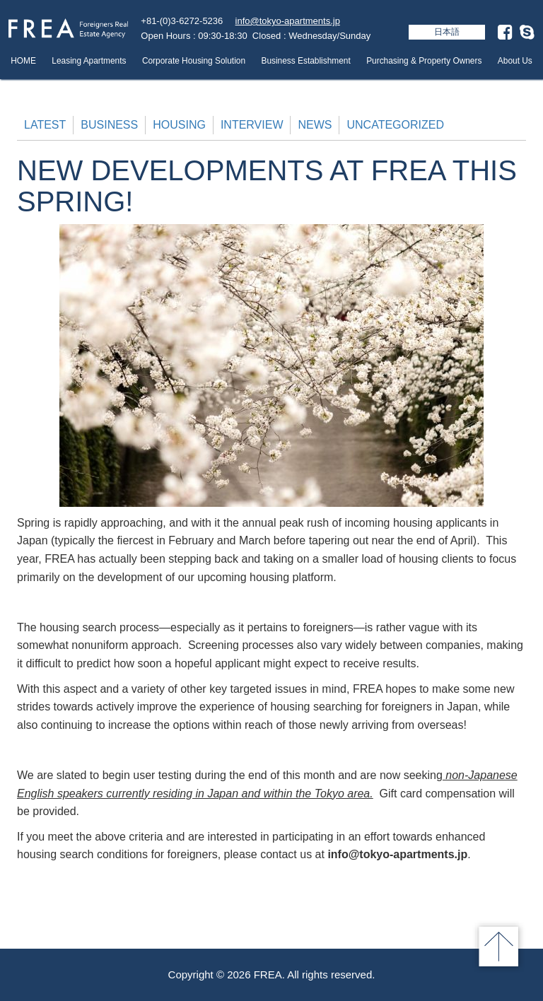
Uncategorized (394, 125)
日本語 (447, 32)
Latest (45, 125)
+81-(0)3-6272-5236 (182, 21)
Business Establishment (305, 61)
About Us (515, 61)
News (315, 125)
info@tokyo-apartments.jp (287, 21)
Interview (252, 125)
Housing (179, 125)
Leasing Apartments (89, 61)
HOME (23, 61)
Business (109, 125)
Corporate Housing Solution (193, 61)
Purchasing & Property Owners (423, 61)
